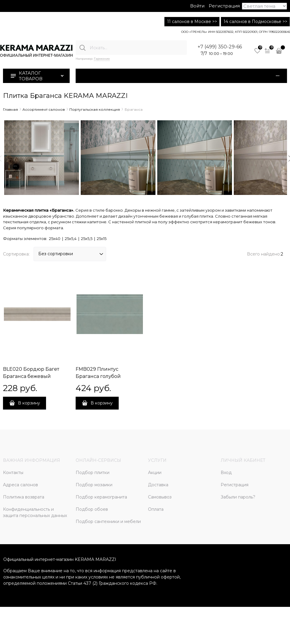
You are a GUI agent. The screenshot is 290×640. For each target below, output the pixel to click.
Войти (197, 6)
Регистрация (224, 6)
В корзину (29, 403)
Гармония (102, 59)
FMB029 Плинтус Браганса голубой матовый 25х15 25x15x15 (104, 376)
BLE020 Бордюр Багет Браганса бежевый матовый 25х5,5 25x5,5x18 (33, 376)
